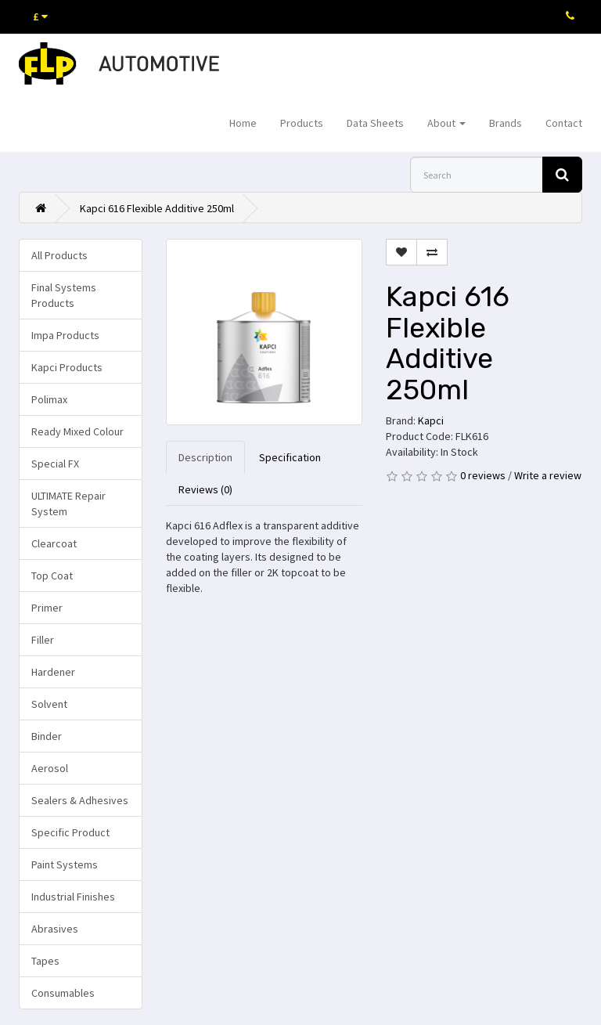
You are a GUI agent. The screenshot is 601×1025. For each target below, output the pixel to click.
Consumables (63, 993)
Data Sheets (375, 123)
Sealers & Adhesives (79, 800)
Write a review (547, 475)
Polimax (49, 399)
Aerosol (49, 768)
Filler (42, 640)
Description (205, 457)
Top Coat (52, 575)
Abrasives (54, 929)
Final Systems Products (63, 295)
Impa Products (65, 335)
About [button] (446, 123)
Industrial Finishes (73, 897)
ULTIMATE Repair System (68, 503)
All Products (59, 255)
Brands (505, 123)
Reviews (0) (205, 489)
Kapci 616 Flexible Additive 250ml (157, 208)
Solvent (49, 704)
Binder (46, 736)
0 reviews (483, 475)
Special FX (55, 464)
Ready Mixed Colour (77, 431)
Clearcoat (54, 543)
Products (301, 123)
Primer (47, 608)
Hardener (53, 672)
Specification (290, 457)
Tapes (45, 961)
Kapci (431, 420)
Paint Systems (64, 864)
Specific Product (70, 832)
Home (243, 123)
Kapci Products (67, 367)
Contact (563, 123)
